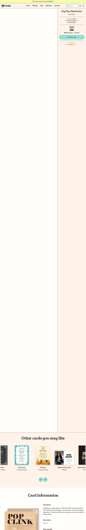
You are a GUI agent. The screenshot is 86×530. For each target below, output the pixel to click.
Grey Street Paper (54, 469)
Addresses (49, 5)
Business (57, 5)
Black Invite (74, 467)
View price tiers (72, 22)
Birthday (35, 5)
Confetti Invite (53, 467)
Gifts (41, 5)
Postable (72, 14)
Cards (28, 5)
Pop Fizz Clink (32, 467)
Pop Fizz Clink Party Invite (11, 467)
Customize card (71, 37)
